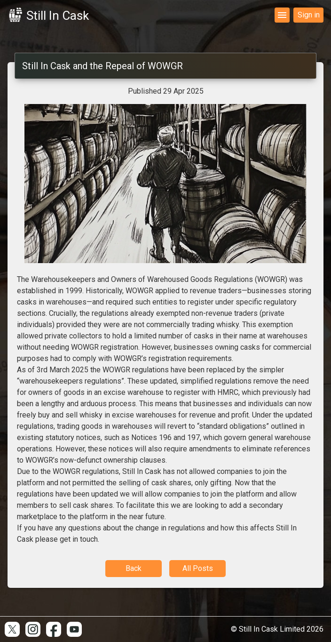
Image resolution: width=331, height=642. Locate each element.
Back (134, 568)
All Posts (197, 568)
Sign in (309, 14)
